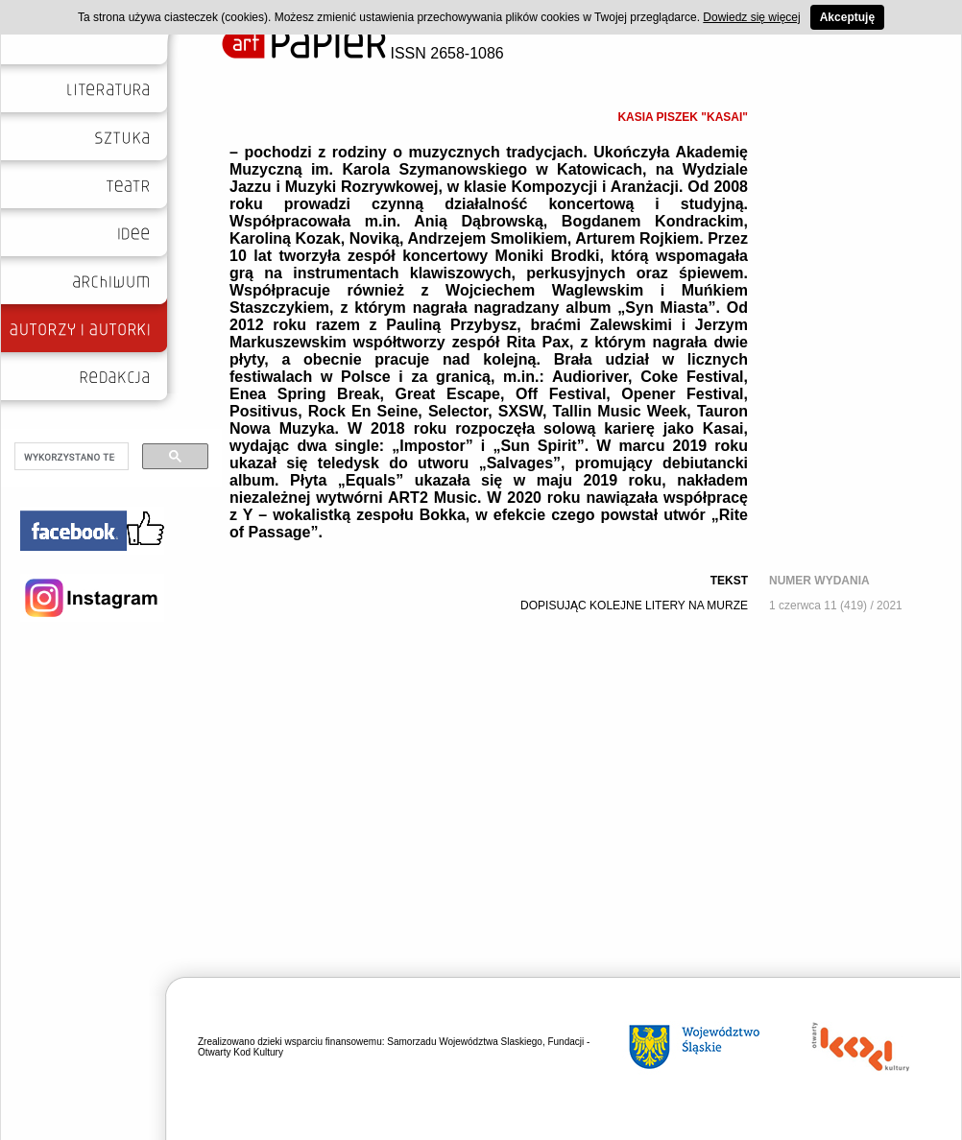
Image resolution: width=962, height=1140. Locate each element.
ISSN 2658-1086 (363, 53)
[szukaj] (69, 456)
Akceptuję (847, 17)
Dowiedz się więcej (751, 17)
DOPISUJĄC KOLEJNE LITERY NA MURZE (634, 605)
